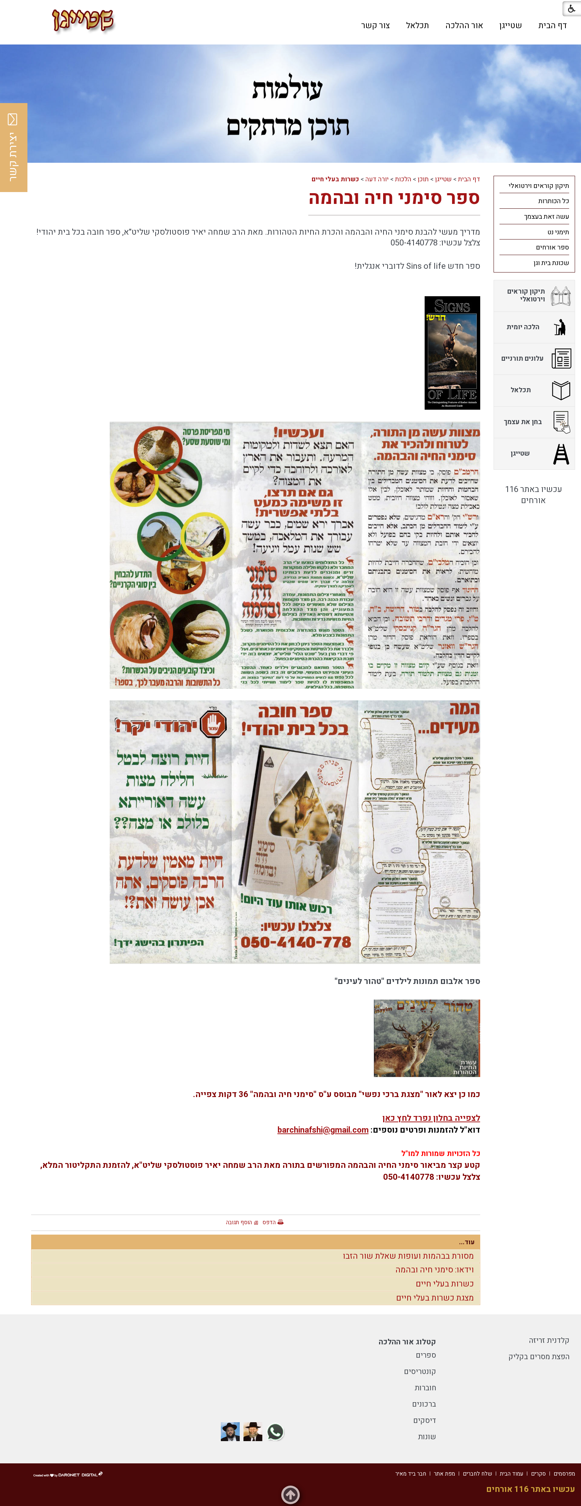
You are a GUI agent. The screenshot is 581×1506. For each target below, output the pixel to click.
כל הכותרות (553, 201)
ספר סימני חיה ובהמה (394, 198)
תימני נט (558, 232)
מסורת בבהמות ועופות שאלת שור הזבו (408, 1256)
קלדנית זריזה (549, 1340)
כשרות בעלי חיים (335, 179)
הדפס (269, 1222)
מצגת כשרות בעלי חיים (435, 1298)
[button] (168, 25)
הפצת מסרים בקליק (539, 1356)
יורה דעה (377, 179)
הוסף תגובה (239, 1222)
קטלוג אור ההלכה (407, 1342)
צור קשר (375, 26)
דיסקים (424, 1420)
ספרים (426, 1355)
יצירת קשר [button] (13, 147)
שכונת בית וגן (551, 263)
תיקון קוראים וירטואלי (539, 186)
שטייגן (510, 26)
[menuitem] (552, 25)
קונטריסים (420, 1371)
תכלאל (417, 26)
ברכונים (424, 1404)
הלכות (403, 179)
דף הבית (552, 26)
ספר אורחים (552, 247)
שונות (427, 1436)
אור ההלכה (464, 26)
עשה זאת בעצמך (546, 217)
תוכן (423, 179)
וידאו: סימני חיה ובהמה (434, 1270)
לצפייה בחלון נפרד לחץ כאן (431, 1118)
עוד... (467, 1242)
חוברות (425, 1388)
